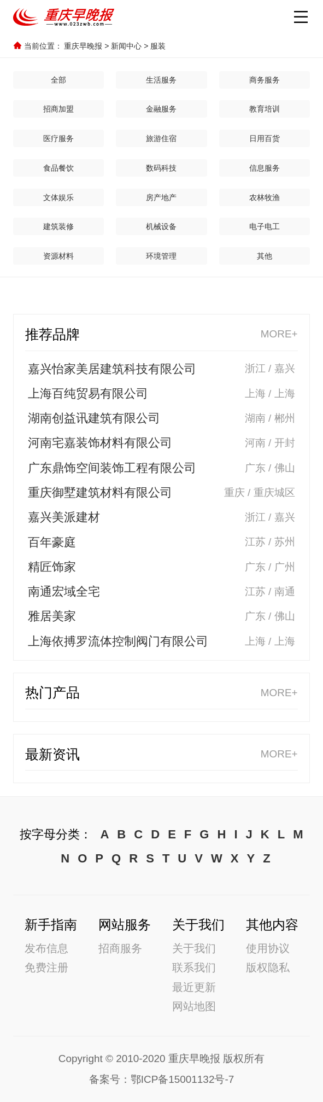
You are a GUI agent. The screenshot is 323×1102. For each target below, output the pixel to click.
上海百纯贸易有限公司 (88, 393)
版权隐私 (268, 967)
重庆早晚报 (83, 46)
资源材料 (58, 256)
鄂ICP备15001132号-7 (182, 1079)
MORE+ (279, 334)
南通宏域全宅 (64, 591)
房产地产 (161, 197)
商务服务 (264, 79)
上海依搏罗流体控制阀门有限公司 (118, 641)
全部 (58, 79)
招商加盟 (58, 108)
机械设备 (161, 226)
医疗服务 (58, 138)
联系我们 (194, 967)
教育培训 (264, 108)
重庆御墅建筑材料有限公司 (100, 492)
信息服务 (264, 168)
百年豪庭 (52, 542)
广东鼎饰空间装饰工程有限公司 (112, 468)
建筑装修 (58, 226)
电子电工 (264, 226)
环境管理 (161, 256)
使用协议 (268, 948)
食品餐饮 (58, 168)
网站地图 (194, 1006)
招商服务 (120, 948)
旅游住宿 (161, 138)
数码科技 (161, 168)
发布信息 (46, 948)
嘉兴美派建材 (64, 517)
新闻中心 (126, 46)
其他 (264, 256)
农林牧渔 (264, 197)
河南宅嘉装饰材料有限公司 (100, 443)
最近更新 (194, 987)
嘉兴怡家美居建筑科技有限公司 (112, 369)
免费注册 (46, 967)
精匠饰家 (52, 567)
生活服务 (161, 79)
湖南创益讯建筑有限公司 (94, 418)
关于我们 (194, 948)
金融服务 (161, 108)
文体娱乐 (58, 197)
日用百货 (264, 138)
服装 (158, 46)
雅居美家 (52, 616)
